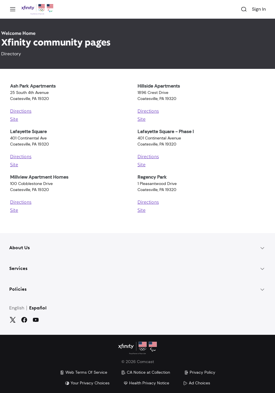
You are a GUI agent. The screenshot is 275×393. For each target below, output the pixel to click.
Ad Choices (196, 383)
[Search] (244, 9)
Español (38, 308)
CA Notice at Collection (145, 372)
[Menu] (13, 9)
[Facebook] (24, 319)
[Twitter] (12, 319)
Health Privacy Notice (146, 383)
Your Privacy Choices (87, 383)
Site (14, 119)
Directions (20, 111)
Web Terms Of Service (83, 372)
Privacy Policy (199, 372)
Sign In (259, 9)
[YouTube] (35, 319)
